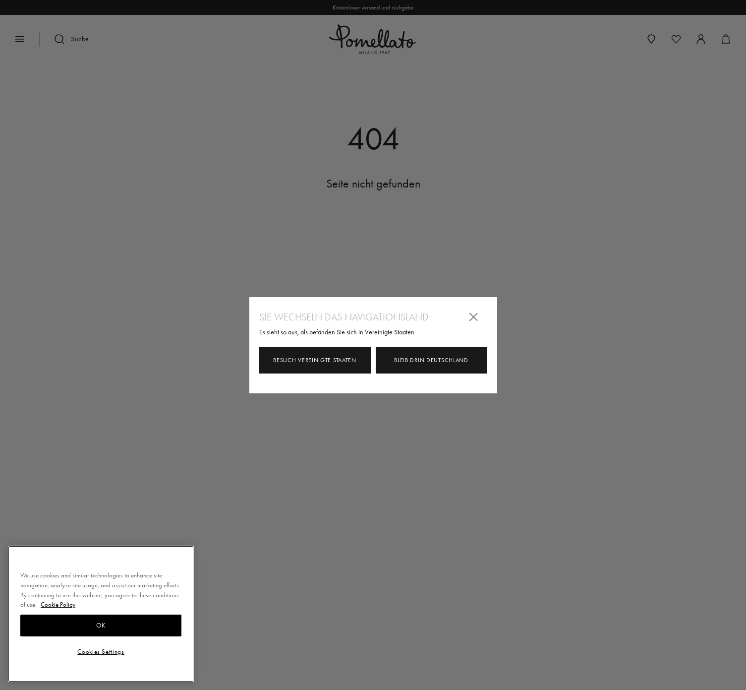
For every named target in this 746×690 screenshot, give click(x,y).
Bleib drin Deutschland (431, 360)
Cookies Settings (100, 651)
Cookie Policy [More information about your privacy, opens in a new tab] (58, 604)
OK (100, 625)
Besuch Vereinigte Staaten (314, 360)
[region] (101, 614)
